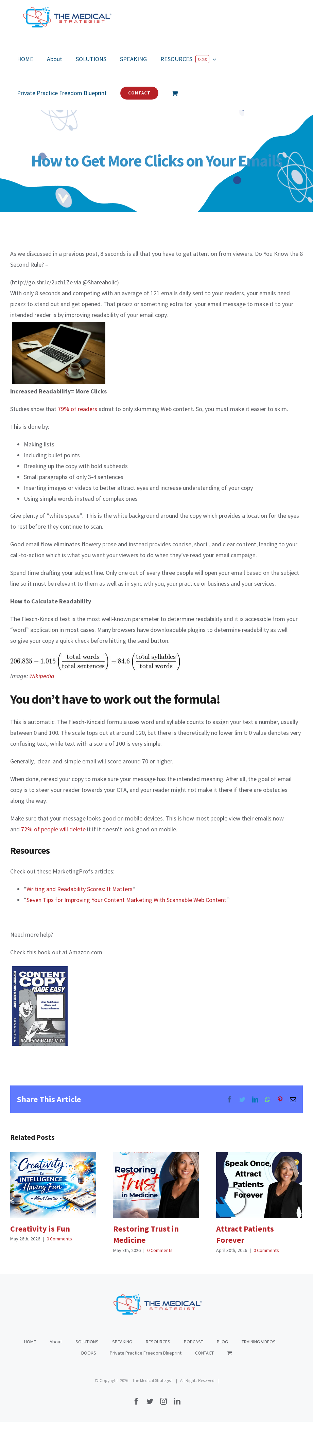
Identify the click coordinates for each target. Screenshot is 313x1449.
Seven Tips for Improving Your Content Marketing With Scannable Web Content (126, 900)
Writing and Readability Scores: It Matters (80, 889)
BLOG (222, 1342)
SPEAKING (122, 1342)
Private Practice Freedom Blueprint (145, 1353)
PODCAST (193, 1342)
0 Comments (59, 1239)
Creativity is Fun (40, 1228)
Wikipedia (41, 676)
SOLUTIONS (87, 1342)
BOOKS (88, 1353)
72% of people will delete (53, 829)
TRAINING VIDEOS (259, 1342)
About (56, 1342)
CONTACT (204, 1353)
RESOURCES (158, 1342)
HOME (30, 1342)
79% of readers (77, 409)
